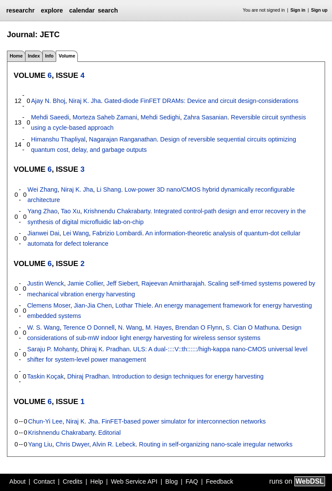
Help (96, 481)
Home (16, 55)
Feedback (219, 481)
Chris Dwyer (72, 444)
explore (52, 10)
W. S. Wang (43, 327)
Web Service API (134, 481)
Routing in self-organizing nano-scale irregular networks (216, 444)
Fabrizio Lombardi (117, 233)
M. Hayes (159, 327)
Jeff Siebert (122, 283)
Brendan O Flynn (198, 327)
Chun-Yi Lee (45, 421)
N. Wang (130, 327)
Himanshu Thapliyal (58, 139)
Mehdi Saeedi (50, 117)
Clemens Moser (48, 305)
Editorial (109, 432)
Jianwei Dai (44, 233)
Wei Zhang (42, 189)
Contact (44, 481)
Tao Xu (70, 211)
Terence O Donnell (89, 327)
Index (34, 55)
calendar (82, 10)
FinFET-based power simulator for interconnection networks (184, 421)
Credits (73, 481)
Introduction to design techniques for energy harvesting (187, 376)
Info (49, 55)
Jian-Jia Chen (93, 305)
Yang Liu (40, 444)
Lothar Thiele (133, 305)
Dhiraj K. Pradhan (105, 349)
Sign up (319, 10)
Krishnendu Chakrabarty (116, 211)
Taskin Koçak (45, 376)
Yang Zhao (42, 211)
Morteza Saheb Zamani (105, 117)
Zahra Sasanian (205, 117)
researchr (20, 10)
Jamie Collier (85, 283)
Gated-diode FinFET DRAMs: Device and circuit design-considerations (201, 100)
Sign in (298, 10)
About (18, 481)
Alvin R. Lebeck (114, 444)
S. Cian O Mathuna (252, 327)
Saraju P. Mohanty (52, 349)
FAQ (191, 481)
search (108, 10)
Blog (171, 481)
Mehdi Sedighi (160, 117)
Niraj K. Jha (85, 100)
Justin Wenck (45, 283)
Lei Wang (76, 233)
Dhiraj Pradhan (88, 376)
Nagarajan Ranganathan (123, 139)
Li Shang (108, 189)
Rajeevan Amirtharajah (172, 283)
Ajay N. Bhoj (48, 100)
